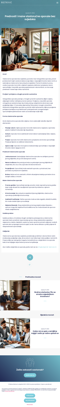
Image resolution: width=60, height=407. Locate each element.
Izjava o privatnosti (46, 384)
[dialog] (30, 396)
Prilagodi (30, 404)
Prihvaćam (30, 395)
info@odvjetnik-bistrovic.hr (47, 247)
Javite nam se (30, 375)
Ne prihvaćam (30, 400)
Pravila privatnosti (9, 391)
